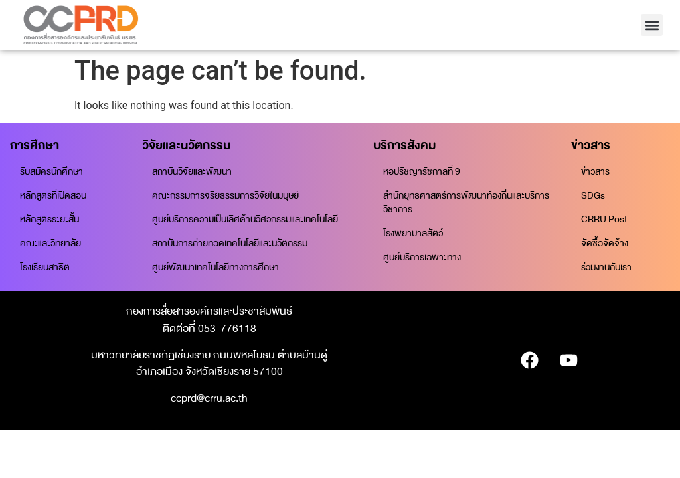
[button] (652, 25)
